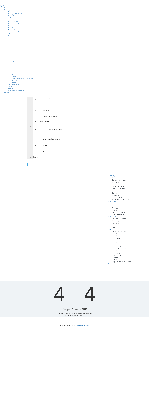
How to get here (13, 84)
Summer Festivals (14, 46)
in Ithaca (11, 18)
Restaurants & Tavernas (16, 24)
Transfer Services (13, 30)
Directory (7, 10)
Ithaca (6, 60)
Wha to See (8, 48)
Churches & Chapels (14, 50)
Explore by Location (14, 62)
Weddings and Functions (16, 32)
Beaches (11, 56)
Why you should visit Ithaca (17, 90)
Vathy (14, 82)
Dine (9, 36)
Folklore (10, 86)
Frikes (14, 70)
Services (11, 26)
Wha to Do (7, 34)
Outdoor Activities (14, 22)
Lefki (13, 74)
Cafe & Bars (12, 16)
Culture (10, 88)
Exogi (14, 68)
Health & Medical (13, 20)
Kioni (13, 72)
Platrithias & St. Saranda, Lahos (22, 78)
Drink (9, 38)
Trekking (11, 40)
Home (76, 277)
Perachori (15, 76)
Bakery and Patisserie (15, 14)
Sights (10, 58)
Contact (6, 92)
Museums (11, 54)
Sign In (2, 6)
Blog (5, 8)
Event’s (10, 42)
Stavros (14, 80)
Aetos (14, 64)
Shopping (11, 28)
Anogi (14, 66)
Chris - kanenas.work (82, 325)
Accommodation (13, 12)
